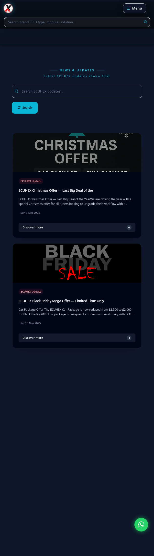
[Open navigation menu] (134, 8)
